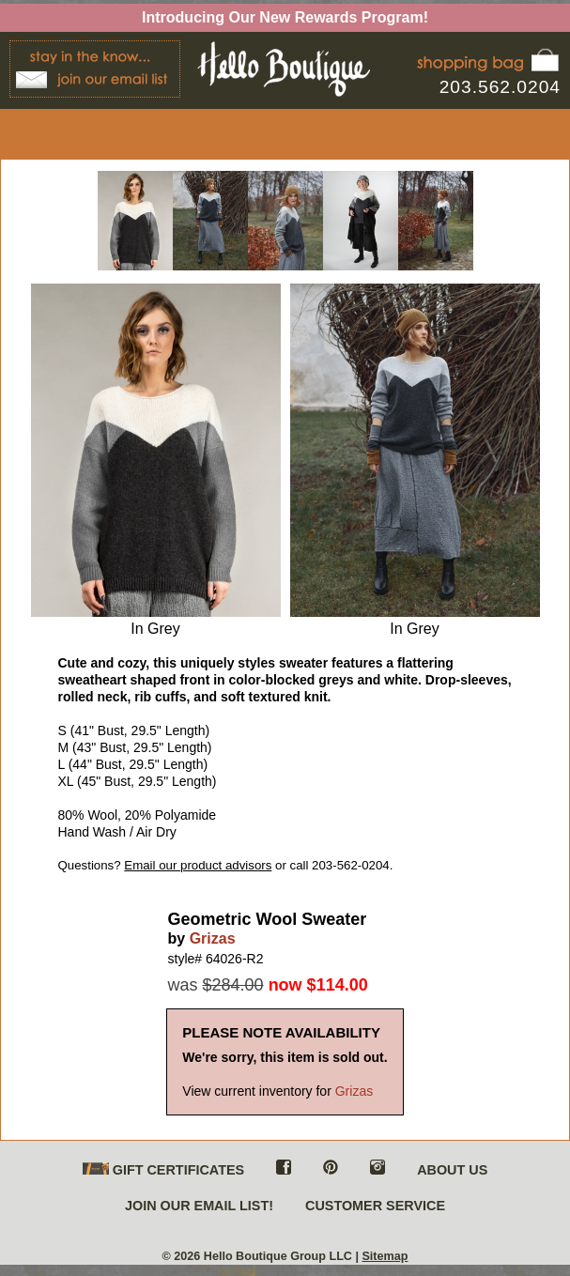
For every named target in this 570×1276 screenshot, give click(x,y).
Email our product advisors (197, 865)
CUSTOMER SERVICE (375, 1205)
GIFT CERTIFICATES (163, 1170)
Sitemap (385, 1256)
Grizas (213, 938)
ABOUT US (452, 1169)
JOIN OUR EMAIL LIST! (199, 1205)
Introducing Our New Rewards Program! (285, 17)
